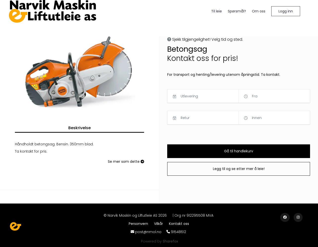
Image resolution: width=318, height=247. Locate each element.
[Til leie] (216, 11)
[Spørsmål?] (237, 11)
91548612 (178, 231)
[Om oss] (258, 11)
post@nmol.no (148, 231)
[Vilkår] (159, 223)
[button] (285, 11)
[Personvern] (139, 223)
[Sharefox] (170, 241)
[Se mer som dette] (126, 161)
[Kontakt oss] (179, 223)
